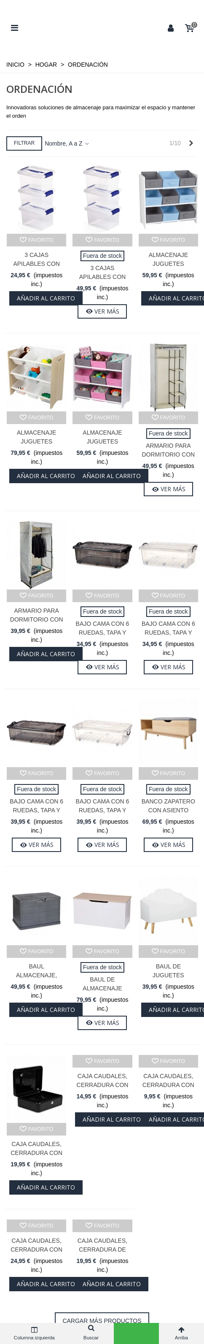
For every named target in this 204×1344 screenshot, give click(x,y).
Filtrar (24, 143)
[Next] (191, 143)
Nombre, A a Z (67, 143)
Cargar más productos (101, 1320)
